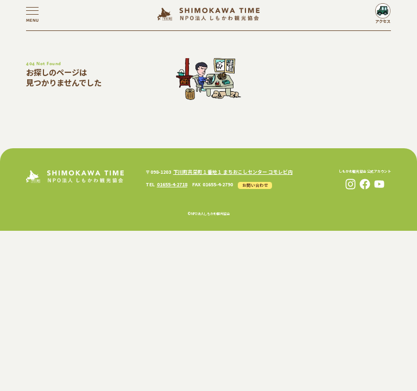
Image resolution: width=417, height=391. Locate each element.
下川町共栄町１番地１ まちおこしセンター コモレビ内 (233, 171)
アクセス (382, 21)
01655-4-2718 (172, 184)
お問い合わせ (255, 185)
